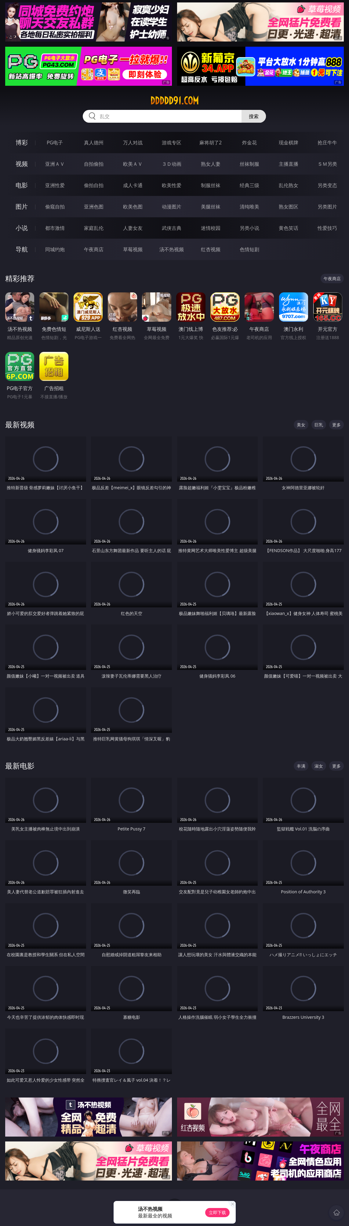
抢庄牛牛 (327, 142)
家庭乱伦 (94, 228)
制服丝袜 (210, 185)
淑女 (318, 766)
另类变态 (327, 185)
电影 (22, 185)
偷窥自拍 (55, 206)
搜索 (254, 116)
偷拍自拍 (94, 185)
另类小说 (249, 228)
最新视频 (20, 424)
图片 (22, 206)
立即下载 (217, 1212)
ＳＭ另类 (327, 164)
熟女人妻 (210, 164)
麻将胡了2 (210, 142)
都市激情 (55, 228)
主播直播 (288, 164)
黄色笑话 (288, 228)
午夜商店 (94, 249)
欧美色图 (133, 206)
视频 (22, 164)
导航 (22, 249)
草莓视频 (133, 249)
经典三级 (249, 185)
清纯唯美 (249, 206)
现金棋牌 (288, 142)
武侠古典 (171, 228)
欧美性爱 (171, 185)
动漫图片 (171, 206)
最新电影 (20, 766)
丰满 (301, 766)
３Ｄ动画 (171, 164)
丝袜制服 (249, 164)
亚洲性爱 (55, 185)
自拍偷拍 (94, 164)
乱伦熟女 (288, 185)
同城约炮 (55, 249)
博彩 (22, 142)
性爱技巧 (327, 228)
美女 (301, 425)
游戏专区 (171, 142)
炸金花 (249, 142)
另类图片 (327, 206)
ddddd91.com (174, 101)
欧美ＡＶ (133, 164)
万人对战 (133, 142)
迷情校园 (210, 228)
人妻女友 (133, 228)
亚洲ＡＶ (55, 164)
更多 (336, 425)
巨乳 (318, 425)
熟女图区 (288, 206)
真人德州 (94, 142)
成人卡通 (133, 185)
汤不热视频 (171, 249)
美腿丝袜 (210, 206)
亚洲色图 (94, 206)
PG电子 (55, 142)
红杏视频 (210, 249)
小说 (22, 228)
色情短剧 (249, 249)
